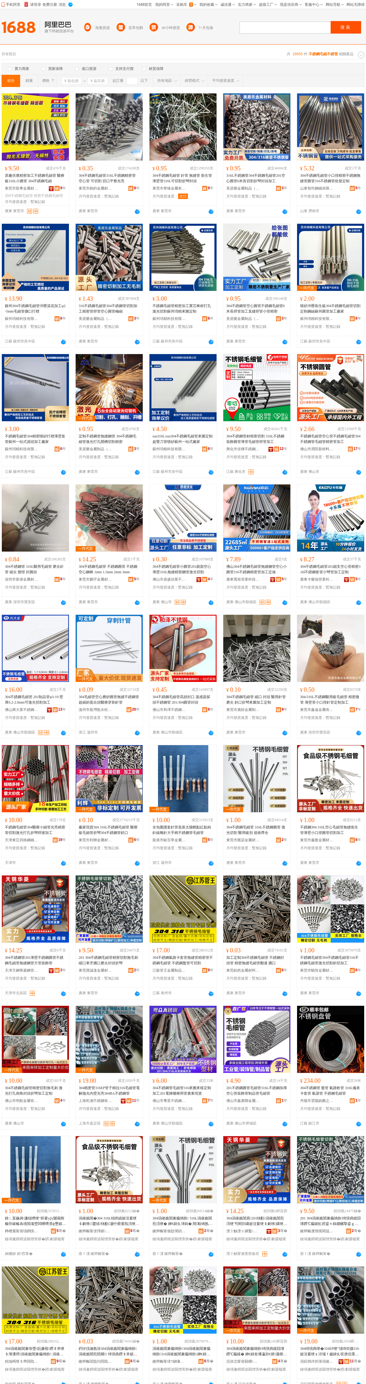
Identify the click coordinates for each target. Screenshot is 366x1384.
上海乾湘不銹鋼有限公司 (95, 1101)
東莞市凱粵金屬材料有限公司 (21, 188)
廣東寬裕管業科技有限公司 (243, 579)
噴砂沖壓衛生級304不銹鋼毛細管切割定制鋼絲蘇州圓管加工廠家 (330, 308)
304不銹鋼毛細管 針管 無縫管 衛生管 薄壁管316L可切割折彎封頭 (182, 178)
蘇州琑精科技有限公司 (21, 319)
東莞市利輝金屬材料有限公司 (95, 840)
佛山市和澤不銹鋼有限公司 (169, 710)
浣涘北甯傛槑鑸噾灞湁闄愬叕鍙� (243, 1361)
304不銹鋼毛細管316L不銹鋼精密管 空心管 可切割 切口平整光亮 (107, 178)
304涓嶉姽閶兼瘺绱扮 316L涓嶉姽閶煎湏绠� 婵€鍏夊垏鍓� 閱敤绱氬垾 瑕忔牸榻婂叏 (182, 1221)
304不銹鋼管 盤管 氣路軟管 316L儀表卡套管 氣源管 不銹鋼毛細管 (330, 1091)
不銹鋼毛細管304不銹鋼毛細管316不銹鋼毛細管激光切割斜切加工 (329, 960)
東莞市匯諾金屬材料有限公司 (243, 840)
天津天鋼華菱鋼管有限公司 (21, 970)
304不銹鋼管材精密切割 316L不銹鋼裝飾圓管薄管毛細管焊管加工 (255, 439)
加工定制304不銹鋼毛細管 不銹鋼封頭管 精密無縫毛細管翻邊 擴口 (255, 960)
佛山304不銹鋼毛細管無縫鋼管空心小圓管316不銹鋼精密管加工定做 (256, 569)
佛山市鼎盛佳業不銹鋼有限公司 (169, 579)
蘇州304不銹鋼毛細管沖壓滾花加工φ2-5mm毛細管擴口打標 (35, 308)
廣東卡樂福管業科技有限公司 (317, 579)
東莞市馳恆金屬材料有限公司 (317, 970)
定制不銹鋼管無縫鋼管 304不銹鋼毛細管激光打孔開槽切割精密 (107, 439)
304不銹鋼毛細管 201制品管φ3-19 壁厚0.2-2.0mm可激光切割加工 (34, 700)
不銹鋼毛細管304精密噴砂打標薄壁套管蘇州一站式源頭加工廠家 (35, 439)
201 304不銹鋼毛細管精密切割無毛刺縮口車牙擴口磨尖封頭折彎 (108, 960)
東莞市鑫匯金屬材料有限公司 (317, 840)
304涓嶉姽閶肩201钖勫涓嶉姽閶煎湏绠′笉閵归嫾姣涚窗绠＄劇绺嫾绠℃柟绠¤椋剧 (256, 1221)
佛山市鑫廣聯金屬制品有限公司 (243, 1101)
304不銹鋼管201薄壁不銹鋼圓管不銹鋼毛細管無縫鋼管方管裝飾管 (34, 960)
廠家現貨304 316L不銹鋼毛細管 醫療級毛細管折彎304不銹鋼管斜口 (108, 830)
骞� (61, 1231)
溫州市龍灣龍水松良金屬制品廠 (95, 710)
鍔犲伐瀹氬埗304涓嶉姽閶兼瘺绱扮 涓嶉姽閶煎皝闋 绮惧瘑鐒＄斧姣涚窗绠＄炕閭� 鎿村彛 (108, 1351)
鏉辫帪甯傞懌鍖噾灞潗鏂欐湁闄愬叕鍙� (95, 1231)
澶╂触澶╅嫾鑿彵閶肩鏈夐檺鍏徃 (243, 1231)
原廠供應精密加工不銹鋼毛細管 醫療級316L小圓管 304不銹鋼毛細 (34, 178)
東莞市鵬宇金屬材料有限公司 (95, 579)
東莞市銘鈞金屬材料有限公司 (95, 188)
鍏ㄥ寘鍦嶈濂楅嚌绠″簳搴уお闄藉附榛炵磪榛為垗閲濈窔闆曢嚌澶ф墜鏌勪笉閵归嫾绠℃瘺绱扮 (35, 1221)
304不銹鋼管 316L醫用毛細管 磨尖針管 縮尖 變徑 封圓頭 (34, 569)
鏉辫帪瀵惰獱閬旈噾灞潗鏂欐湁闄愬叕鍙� (317, 1231)
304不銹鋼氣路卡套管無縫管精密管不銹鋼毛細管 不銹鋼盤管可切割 (182, 960)
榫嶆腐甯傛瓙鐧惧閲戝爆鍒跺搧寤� (21, 1231)
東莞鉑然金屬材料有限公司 (243, 970)
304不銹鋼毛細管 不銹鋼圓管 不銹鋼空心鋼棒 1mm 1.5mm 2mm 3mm (108, 569)
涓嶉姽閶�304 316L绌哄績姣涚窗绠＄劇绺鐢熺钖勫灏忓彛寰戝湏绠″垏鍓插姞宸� (108, 1221)
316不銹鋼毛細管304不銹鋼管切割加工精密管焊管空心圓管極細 (108, 308)
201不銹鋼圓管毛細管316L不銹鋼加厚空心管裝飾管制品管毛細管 (256, 1091)
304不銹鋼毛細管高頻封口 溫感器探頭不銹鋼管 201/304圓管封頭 (181, 700)
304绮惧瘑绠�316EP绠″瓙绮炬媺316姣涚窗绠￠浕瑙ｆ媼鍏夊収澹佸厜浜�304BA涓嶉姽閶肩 (329, 1351)
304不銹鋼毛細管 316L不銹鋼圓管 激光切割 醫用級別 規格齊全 (255, 830)
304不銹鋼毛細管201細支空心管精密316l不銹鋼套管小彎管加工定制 (330, 569)
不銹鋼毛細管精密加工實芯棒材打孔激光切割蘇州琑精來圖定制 (181, 308)
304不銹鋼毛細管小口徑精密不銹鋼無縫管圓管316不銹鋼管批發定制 (330, 178)
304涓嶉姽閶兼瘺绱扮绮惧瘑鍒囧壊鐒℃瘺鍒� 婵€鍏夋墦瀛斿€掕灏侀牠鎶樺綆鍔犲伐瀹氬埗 (256, 1351)
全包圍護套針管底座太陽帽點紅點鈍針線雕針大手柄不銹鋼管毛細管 (181, 830)
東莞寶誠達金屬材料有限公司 (95, 970)
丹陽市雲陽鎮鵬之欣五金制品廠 (317, 1101)
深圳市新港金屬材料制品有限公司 (21, 579)
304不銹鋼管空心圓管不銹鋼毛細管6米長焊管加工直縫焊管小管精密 (255, 308)
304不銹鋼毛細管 (19, 196)
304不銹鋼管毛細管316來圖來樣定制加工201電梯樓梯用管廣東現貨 (181, 1091)
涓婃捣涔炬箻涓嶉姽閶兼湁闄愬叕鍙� (317, 1361)
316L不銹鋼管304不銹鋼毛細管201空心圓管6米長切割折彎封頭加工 (255, 178)
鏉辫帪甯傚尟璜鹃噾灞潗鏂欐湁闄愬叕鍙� (169, 1231)
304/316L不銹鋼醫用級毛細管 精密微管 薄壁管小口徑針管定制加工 (329, 700)
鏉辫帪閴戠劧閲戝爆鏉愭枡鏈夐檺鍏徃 (95, 1361)
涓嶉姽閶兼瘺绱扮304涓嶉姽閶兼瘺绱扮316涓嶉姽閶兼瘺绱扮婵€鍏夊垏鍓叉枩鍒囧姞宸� (181, 1351)
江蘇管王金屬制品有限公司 (169, 970)
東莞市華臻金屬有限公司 (169, 188)
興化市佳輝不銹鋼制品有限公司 (243, 449)
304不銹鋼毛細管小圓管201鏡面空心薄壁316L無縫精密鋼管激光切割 (181, 569)
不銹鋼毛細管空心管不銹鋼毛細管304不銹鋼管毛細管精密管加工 (330, 439)
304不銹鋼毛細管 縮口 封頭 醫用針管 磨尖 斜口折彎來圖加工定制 (256, 700)
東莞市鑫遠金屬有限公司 (317, 710)
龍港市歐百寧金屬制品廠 (169, 840)
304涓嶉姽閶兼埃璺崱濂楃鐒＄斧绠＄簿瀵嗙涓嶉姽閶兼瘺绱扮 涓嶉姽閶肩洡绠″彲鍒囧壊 (34, 1351)
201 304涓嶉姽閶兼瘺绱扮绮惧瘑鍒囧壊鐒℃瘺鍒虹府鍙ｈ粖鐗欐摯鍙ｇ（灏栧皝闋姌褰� (330, 1221)
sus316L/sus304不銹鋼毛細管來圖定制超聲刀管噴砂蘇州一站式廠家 (182, 439)
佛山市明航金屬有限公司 (21, 1101)
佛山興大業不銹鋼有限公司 (21, 710)
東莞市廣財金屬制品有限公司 (243, 710)
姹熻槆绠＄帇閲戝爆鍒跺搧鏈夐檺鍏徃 (21, 1361)
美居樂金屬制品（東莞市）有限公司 (243, 188)
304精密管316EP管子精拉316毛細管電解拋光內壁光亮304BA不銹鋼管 (109, 1091)
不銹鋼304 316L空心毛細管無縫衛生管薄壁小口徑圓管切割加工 (329, 830)
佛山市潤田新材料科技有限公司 (317, 449)
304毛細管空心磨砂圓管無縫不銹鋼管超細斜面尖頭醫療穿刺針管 (109, 700)
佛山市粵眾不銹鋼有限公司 (169, 1101)
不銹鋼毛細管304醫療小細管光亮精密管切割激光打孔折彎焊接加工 (35, 830)
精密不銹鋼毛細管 (48, 196)
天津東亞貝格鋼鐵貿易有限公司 (21, 840)
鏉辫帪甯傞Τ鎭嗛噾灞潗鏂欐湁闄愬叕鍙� (169, 1361)
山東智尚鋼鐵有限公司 (317, 188)
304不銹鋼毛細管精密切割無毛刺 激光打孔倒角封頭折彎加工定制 (34, 1091)
